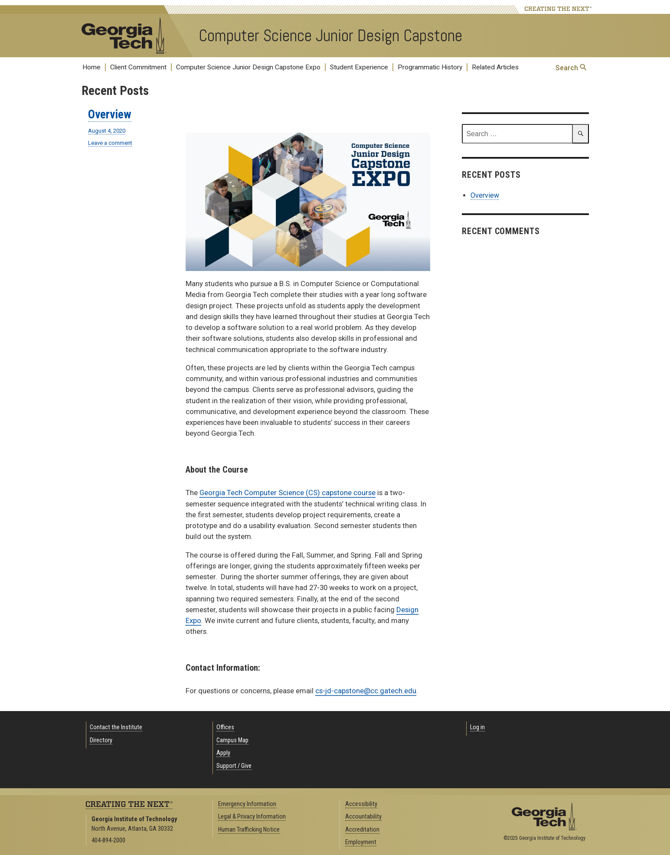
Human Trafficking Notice (249, 829)
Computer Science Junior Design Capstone (330, 35)
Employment (360, 842)
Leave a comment (110, 143)
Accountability (363, 816)
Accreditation (362, 829)
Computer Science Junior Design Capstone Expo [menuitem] (248, 67)
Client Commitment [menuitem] (138, 67)
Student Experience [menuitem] (359, 67)
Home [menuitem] (91, 67)
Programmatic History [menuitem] (430, 67)
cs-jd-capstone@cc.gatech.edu (365, 690)
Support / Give (234, 766)
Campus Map (232, 740)
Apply (223, 753)
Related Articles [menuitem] (495, 67)
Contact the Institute (116, 727)
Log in (477, 727)
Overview (109, 114)
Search (571, 68)
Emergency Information (247, 804)
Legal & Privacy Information (252, 816)
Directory (101, 740)
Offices (225, 727)
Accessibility (361, 804)
